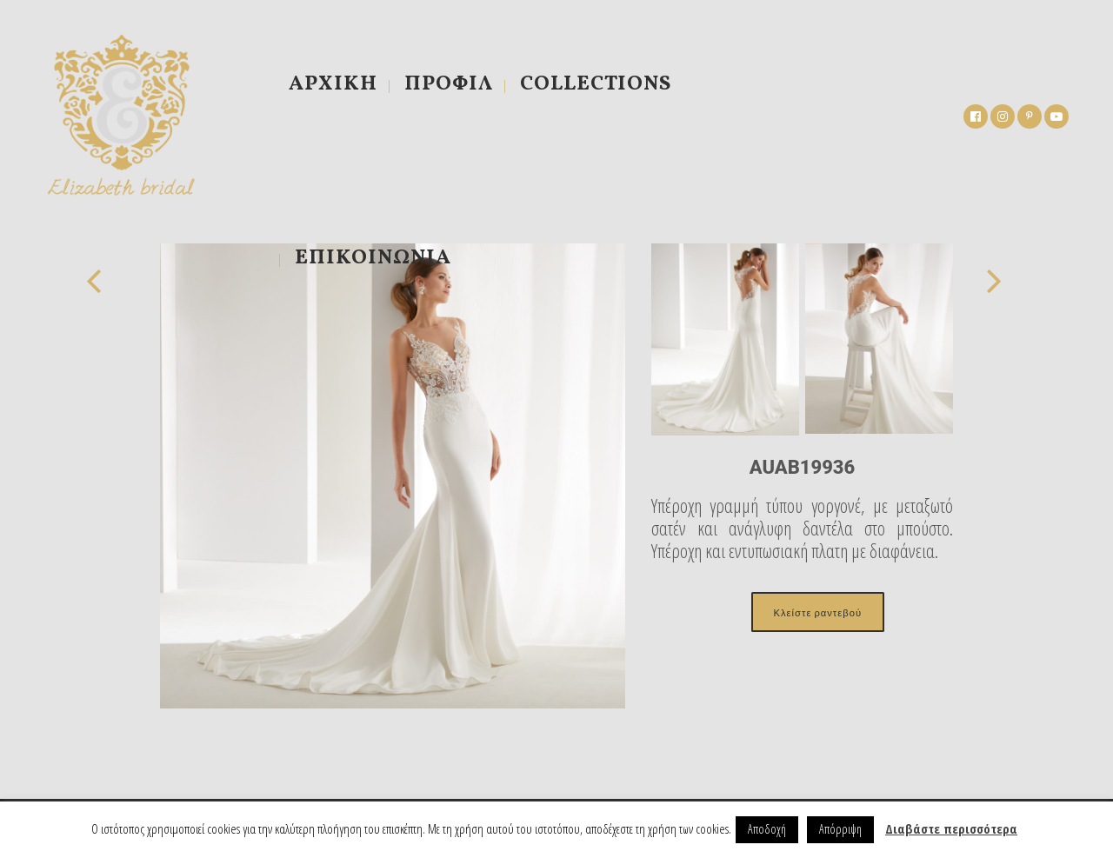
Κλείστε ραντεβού (818, 612)
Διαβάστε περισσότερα (951, 828)
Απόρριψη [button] (840, 829)
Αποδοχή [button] (767, 829)
